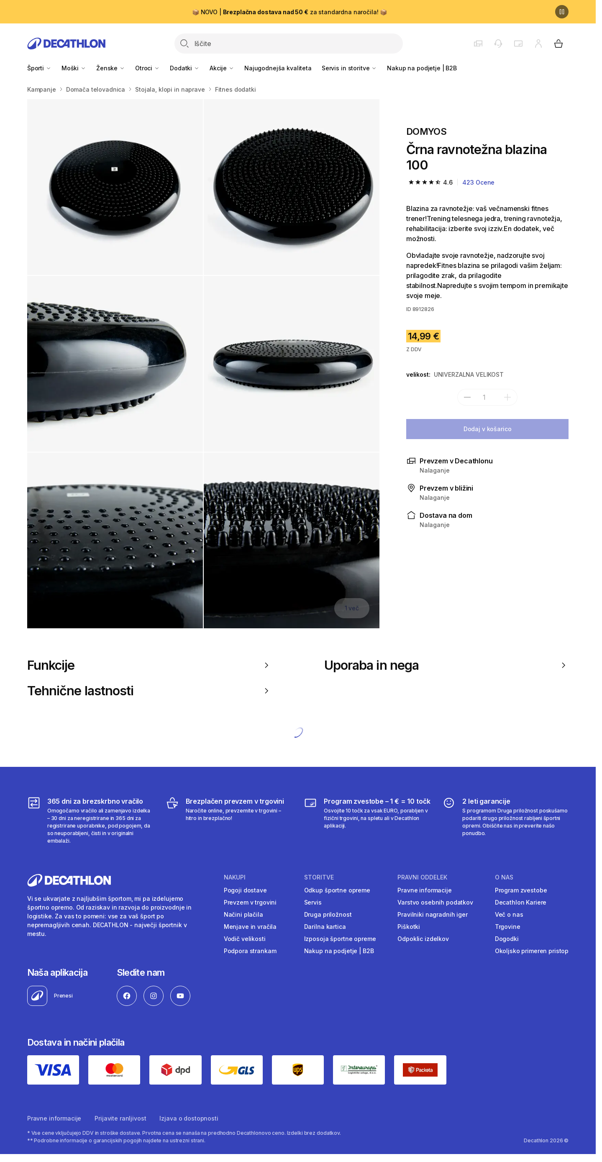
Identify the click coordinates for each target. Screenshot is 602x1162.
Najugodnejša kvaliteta (278, 68)
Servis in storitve (349, 68)
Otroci (147, 68)
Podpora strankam (250, 950)
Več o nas (509, 914)
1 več (352, 608)
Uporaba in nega (446, 665)
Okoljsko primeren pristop (532, 950)
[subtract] (467, 397)
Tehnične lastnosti (149, 690)
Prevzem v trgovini (250, 902)
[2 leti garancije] (505, 820)
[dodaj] (507, 397)
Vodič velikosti (245, 938)
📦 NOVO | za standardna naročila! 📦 (289, 11)
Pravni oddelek (422, 877)
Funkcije (149, 665)
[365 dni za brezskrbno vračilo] (90, 820)
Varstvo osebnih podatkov (435, 902)
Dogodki (507, 938)
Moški (73, 68)
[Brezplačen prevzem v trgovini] (229, 820)
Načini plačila (243, 914)
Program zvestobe (521, 890)
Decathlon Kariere (521, 902)
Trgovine (507, 926)
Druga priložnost (328, 914)
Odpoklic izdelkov (423, 938)
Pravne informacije (424, 890)
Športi (39, 68)
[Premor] (562, 11)
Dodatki (185, 68)
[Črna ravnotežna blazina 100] (115, 187)
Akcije (222, 68)
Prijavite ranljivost (120, 1118)
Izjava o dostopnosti (188, 1118)
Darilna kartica (325, 926)
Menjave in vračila (250, 926)
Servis (313, 902)
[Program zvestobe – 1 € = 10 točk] (367, 820)
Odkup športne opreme (337, 890)
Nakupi (235, 877)
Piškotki (408, 926)
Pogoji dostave (245, 890)
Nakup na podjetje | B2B (422, 68)
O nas (504, 877)
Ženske (110, 68)
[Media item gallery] (203, 363)
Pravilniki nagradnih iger (432, 914)
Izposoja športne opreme (340, 938)
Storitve (319, 877)
